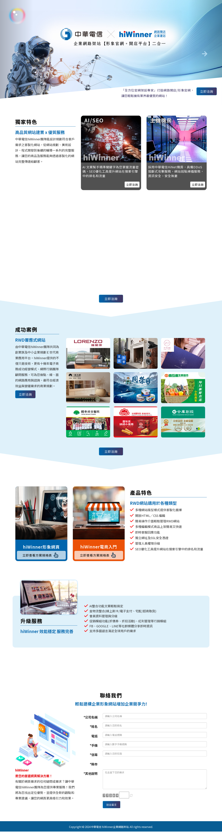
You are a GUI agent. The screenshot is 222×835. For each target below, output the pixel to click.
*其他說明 (91, 775)
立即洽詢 (204, 92)
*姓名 (94, 728)
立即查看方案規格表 (41, 556)
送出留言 (113, 807)
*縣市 (94, 766)
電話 (94, 737)
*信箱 (94, 756)
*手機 (94, 747)
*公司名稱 (91, 719)
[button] (16, 52)
